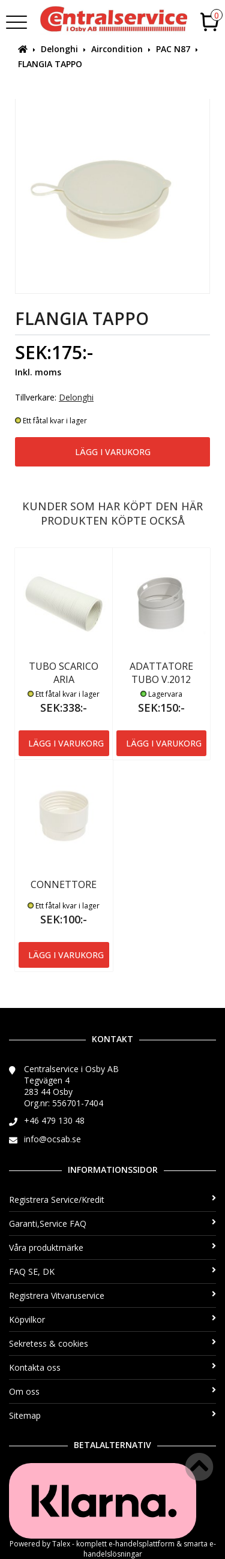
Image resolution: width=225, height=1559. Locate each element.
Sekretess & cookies (112, 1343)
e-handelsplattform (142, 1544)
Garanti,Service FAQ (112, 1223)
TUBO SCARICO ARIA (63, 673)
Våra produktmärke (112, 1247)
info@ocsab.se (52, 1139)
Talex (61, 1544)
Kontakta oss (112, 1367)
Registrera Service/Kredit (112, 1199)
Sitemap (112, 1415)
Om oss (112, 1391)
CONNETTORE (64, 884)
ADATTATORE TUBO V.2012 (161, 673)
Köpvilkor (112, 1319)
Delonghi (59, 49)
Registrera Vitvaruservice (112, 1295)
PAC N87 (173, 49)
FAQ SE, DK (112, 1271)
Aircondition (117, 49)
